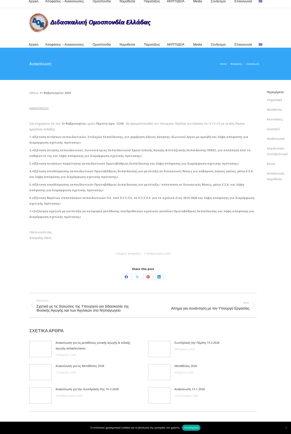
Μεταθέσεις (274, 109)
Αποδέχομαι (191, 427)
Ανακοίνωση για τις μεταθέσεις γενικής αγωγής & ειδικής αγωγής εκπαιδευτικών (93, 345)
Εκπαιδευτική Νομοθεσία (275, 176)
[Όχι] (286, 428)
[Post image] (40, 349)
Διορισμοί (273, 129)
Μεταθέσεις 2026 (185, 366)
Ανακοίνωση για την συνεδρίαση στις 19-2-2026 (87, 389)
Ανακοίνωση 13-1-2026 (189, 389)
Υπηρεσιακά (274, 100)
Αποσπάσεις (275, 119)
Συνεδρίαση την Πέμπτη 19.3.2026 (196, 343)
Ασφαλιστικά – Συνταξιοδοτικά (277, 151)
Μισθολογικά (276, 139)
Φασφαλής (134, 253)
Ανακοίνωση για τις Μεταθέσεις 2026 (80, 366)
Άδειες (271, 164)
